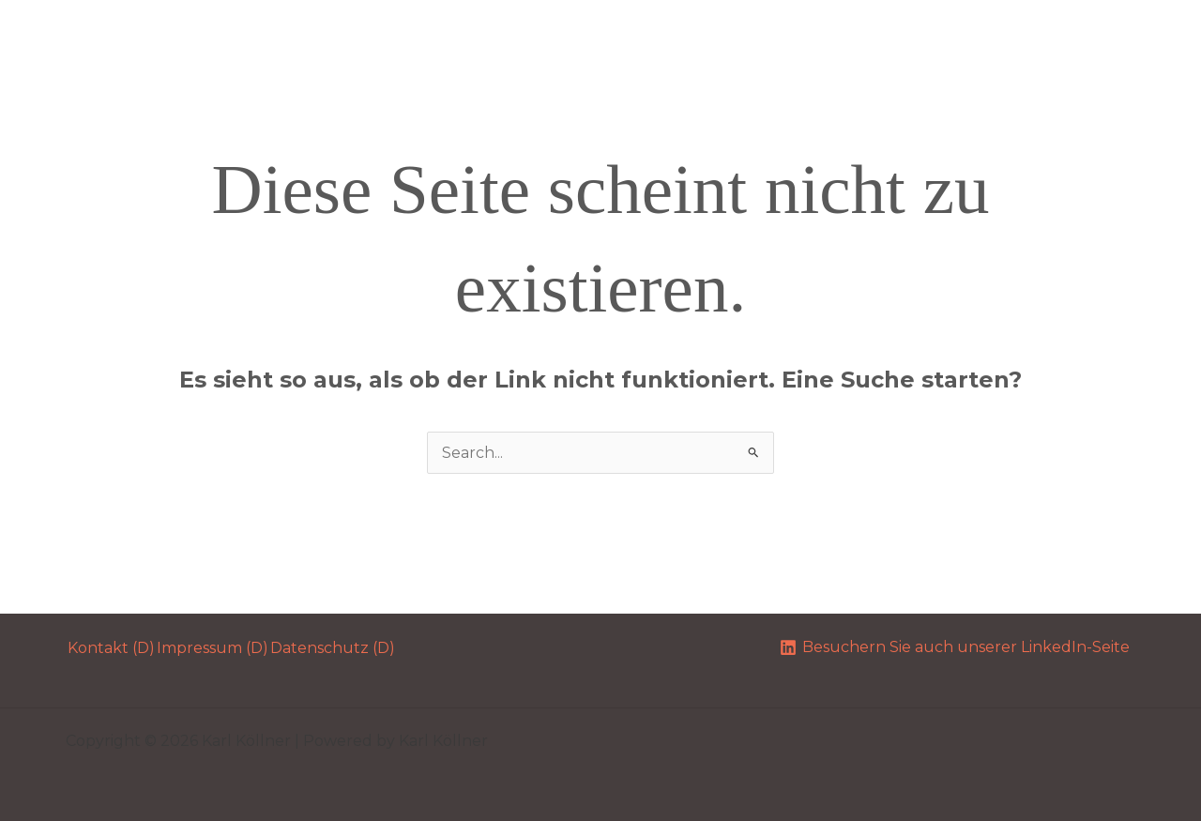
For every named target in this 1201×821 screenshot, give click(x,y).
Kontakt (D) (111, 648)
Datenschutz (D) (332, 648)
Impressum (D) (212, 648)
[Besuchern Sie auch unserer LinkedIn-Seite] (954, 647)
